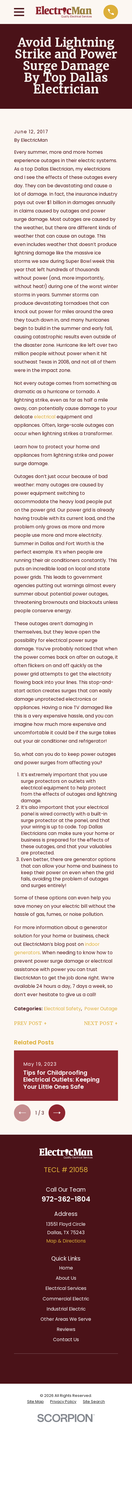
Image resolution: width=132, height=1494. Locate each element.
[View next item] (57, 1112)
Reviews (66, 1329)
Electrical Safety (62, 1008)
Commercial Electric (66, 1299)
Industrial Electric (66, 1309)
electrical (44, 417)
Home (66, 1268)
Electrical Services (65, 1288)
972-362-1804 (65, 1199)
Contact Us (66, 1339)
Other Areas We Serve (66, 1319)
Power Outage (100, 1008)
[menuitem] (35, 1401)
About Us (66, 1278)
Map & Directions (66, 1241)
